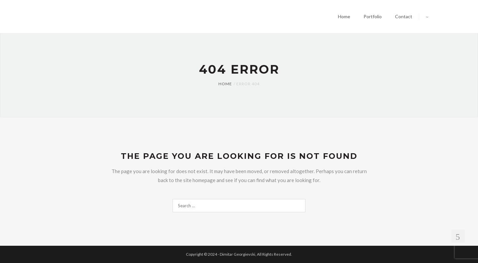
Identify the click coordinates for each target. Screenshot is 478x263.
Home (225, 83)
